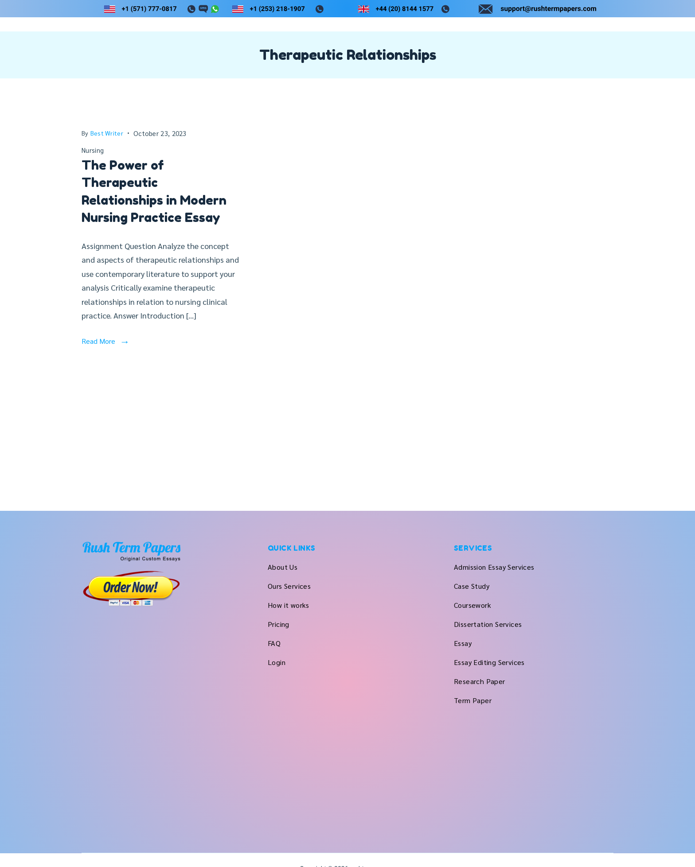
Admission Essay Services (494, 567)
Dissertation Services (488, 624)
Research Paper (479, 681)
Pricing (537, 49)
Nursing (93, 185)
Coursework (472, 605)
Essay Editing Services (489, 662)
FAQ (572, 49)
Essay (463, 643)
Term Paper (473, 700)
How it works (486, 49)
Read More (98, 375)
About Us (363, 49)
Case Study (471, 586)
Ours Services (422, 49)
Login (604, 49)
